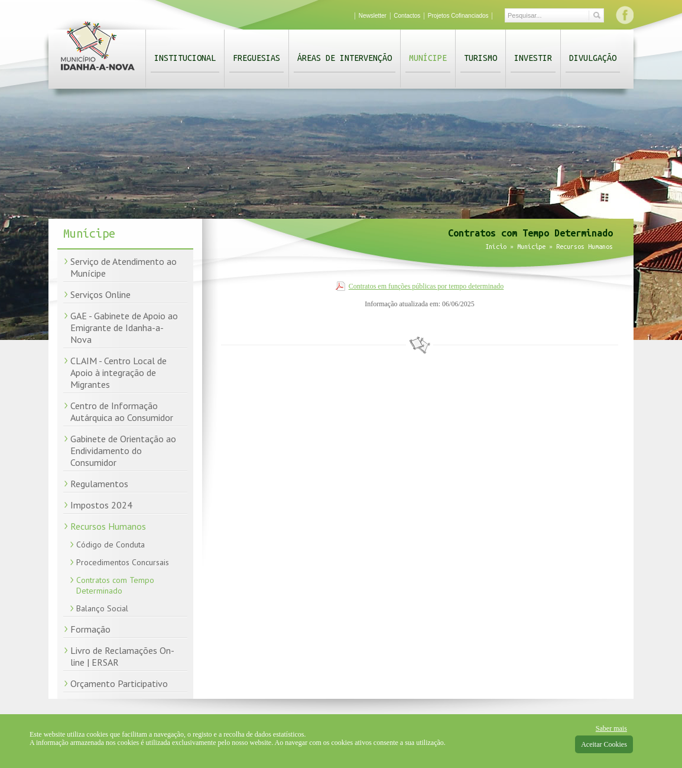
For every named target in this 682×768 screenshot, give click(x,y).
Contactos (407, 15)
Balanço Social (102, 608)
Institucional (185, 58)
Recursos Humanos (108, 526)
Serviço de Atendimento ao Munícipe (123, 267)
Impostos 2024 (101, 505)
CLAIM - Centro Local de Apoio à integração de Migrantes (118, 372)
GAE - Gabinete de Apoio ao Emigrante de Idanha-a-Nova (124, 327)
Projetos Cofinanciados (458, 15)
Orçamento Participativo (119, 683)
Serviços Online (100, 294)
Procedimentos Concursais (122, 562)
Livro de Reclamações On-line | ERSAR (122, 656)
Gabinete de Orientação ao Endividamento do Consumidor (123, 450)
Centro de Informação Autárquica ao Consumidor (121, 411)
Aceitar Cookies (604, 744)
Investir (533, 58)
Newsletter (373, 15)
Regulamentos (99, 484)
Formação (90, 629)
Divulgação (592, 58)
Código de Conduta (110, 544)
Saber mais (611, 728)
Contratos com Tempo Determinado (115, 585)
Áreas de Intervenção (344, 58)
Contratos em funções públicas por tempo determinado (426, 286)
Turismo (480, 58)
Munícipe (428, 58)
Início (495, 246)
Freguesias (256, 58)
